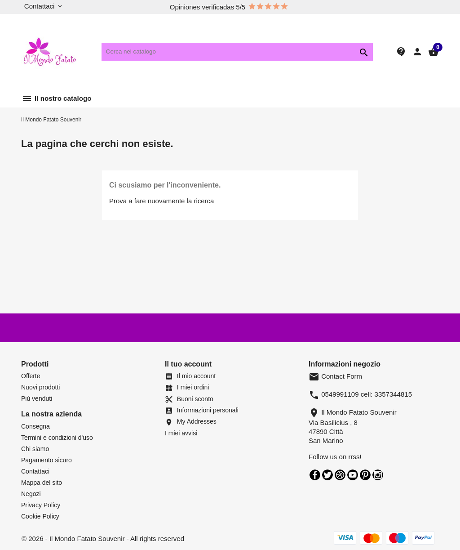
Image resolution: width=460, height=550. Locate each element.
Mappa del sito (41, 482)
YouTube (352, 475)
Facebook (315, 475)
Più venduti (36, 398)
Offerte (30, 376)
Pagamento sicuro (46, 460)
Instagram (377, 475)
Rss (340, 475)
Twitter (327, 475)
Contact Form (335, 376)
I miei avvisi (181, 433)
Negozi (31, 493)
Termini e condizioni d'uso (57, 437)
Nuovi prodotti (40, 387)
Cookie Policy (40, 516)
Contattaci (35, 471)
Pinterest (365, 475)
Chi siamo (35, 448)
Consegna (35, 426)
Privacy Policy (40, 505)
